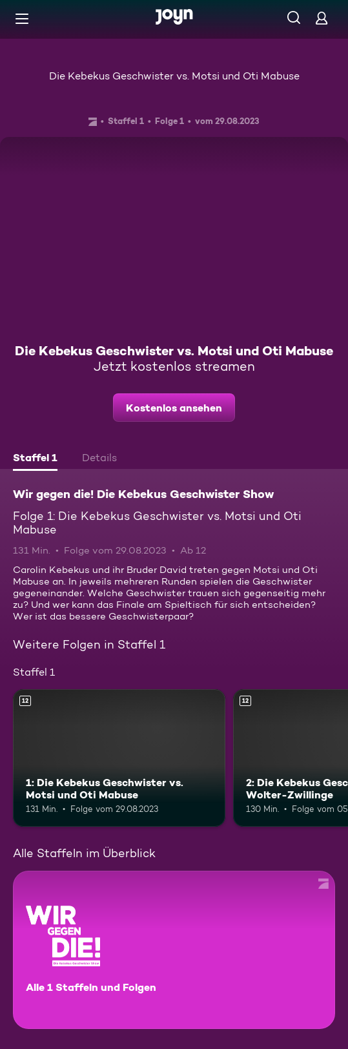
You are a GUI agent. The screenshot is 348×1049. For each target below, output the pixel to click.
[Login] (321, 17)
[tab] (35, 459)
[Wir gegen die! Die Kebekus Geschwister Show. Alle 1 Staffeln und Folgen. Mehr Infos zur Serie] (174, 950)
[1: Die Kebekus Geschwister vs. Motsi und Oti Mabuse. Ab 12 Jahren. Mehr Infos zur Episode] (119, 758)
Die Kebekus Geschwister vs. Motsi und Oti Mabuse (174, 76)
